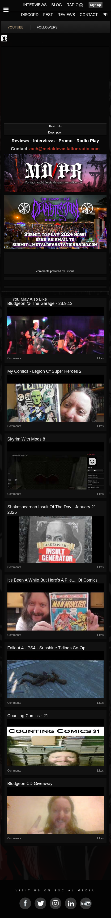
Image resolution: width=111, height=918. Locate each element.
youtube (16, 27)
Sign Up (95, 5)
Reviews (21, 140)
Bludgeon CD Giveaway (29, 783)
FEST (48, 15)
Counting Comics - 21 (27, 715)
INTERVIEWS (35, 5)
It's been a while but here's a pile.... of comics (52, 580)
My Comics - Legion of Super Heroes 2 (44, 371)
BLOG (56, 5)
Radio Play (88, 140)
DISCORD (29, 15)
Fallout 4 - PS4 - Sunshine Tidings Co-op (46, 648)
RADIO (73, 5)
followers (47, 27)
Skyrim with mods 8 (26, 439)
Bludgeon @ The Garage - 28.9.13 (40, 303)
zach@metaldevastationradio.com (64, 148)
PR (105, 15)
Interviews (44, 140)
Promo (66, 140)
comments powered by (55, 271)
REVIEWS (66, 15)
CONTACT (89, 15)
